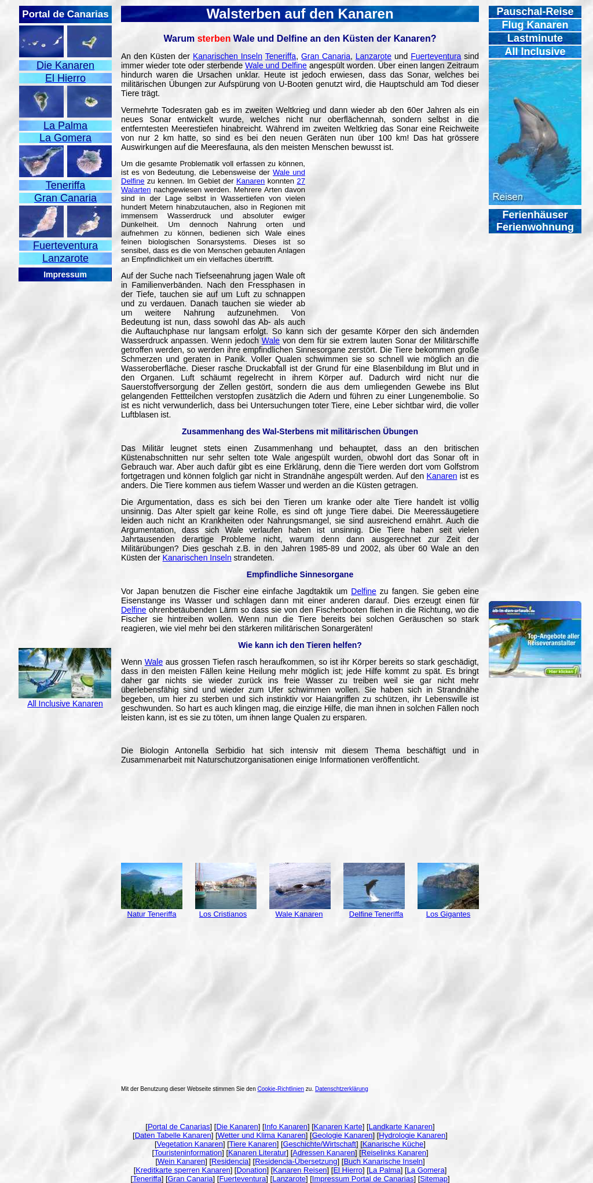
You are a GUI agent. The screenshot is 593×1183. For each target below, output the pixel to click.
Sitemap (434, 1178)
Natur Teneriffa (152, 914)
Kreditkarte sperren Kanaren (183, 1170)
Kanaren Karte (338, 1126)
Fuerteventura (436, 56)
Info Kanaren (286, 1126)
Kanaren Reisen (300, 1170)
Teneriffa (280, 56)
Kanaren (250, 181)
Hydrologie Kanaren (412, 1135)
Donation (251, 1170)
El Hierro (348, 1170)
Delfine (363, 591)
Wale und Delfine (276, 65)
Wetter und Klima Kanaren (262, 1135)
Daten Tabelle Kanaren (173, 1135)
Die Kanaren (237, 1126)
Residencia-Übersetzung (296, 1161)
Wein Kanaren (181, 1161)
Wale (271, 340)
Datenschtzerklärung (341, 1089)
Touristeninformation (188, 1152)
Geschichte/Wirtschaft (319, 1144)
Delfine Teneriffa (376, 914)
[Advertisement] (64, 456)
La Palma (385, 1170)
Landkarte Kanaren (401, 1126)
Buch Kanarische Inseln (383, 1161)
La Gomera (426, 1170)
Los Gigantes (448, 914)
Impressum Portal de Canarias (363, 1178)
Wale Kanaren (299, 914)
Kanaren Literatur (257, 1152)
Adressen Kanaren (323, 1152)
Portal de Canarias (179, 1126)
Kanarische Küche (393, 1144)
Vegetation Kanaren (190, 1144)
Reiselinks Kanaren (393, 1152)
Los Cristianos (223, 914)
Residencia (229, 1161)
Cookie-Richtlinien (281, 1089)
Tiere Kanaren (253, 1144)
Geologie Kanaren (342, 1135)
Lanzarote (373, 56)
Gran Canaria (325, 56)
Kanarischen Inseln (227, 56)
